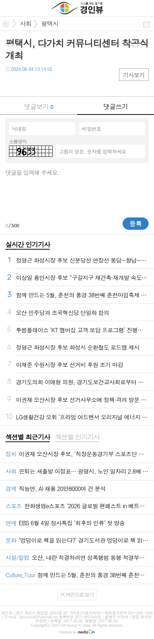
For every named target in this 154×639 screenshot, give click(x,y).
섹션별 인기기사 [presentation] (77, 437)
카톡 (40, 83)
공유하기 (146, 24)
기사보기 (134, 75)
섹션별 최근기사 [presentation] (27, 437)
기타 (55, 83)
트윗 (26, 83)
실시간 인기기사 (27, 244)
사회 (25, 23)
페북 (11, 83)
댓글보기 (38, 106)
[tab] (27, 437)
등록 (135, 223)
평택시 (49, 23)
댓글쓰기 (115, 106)
